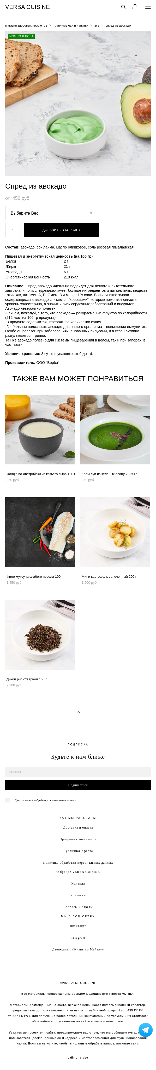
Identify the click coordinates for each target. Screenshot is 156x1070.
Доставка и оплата (78, 827)
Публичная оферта (78, 851)
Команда (78, 883)
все (96, 25)
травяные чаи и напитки (70, 25)
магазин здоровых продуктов (26, 25)
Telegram (78, 938)
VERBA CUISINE (27, 7)
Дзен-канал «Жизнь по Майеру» (78, 949)
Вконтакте (78, 926)
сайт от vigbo (78, 1057)
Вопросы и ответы (78, 907)
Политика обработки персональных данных (78, 862)
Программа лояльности (78, 839)
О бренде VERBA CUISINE (78, 872)
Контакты (78, 895)
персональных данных (62, 800)
